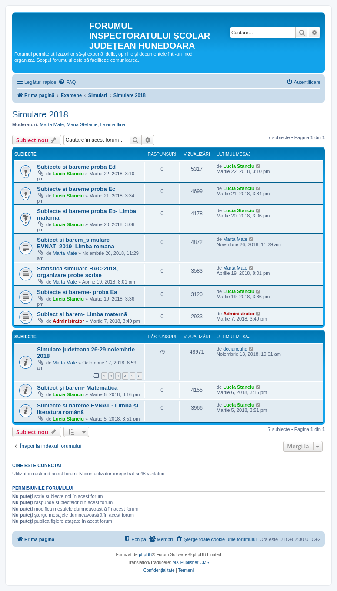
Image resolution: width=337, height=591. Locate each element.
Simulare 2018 (40, 114)
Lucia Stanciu (68, 173)
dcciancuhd (235, 348)
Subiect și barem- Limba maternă (82, 314)
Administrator (68, 321)
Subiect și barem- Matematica (77, 387)
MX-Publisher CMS (190, 562)
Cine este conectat (37, 465)
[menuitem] (67, 82)
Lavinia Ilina (112, 124)
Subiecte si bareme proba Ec (76, 189)
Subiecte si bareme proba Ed (76, 167)
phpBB (145, 554)
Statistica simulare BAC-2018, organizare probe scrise (77, 271)
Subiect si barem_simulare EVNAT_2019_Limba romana (75, 243)
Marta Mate (52, 124)
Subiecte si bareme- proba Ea (77, 292)
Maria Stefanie (82, 124)
